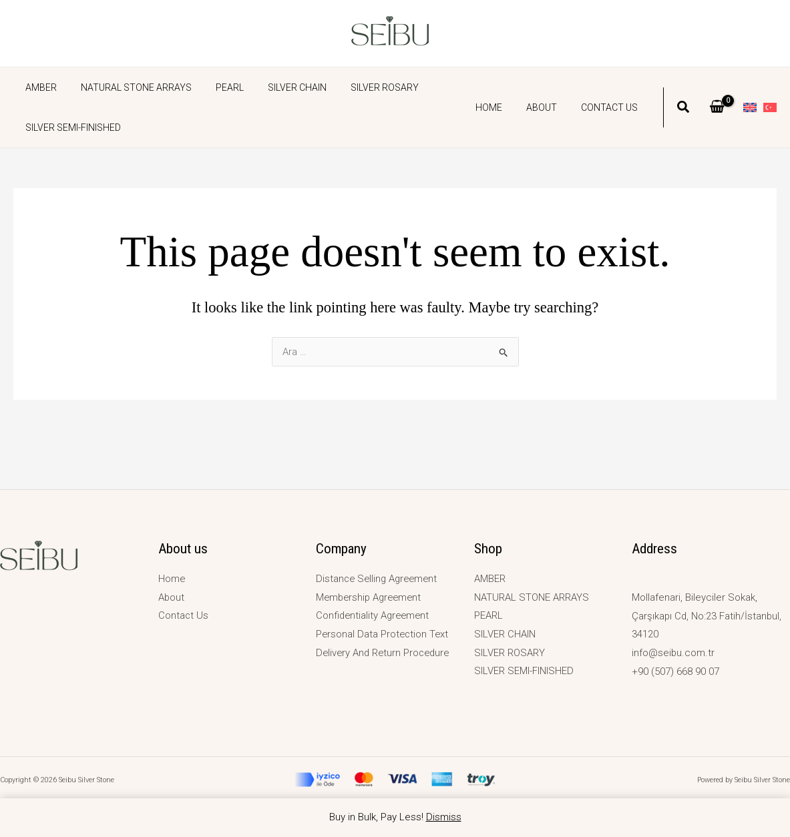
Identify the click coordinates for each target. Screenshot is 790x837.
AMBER (38, 87)
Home (502, 107)
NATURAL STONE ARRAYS (128, 87)
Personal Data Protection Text (383, 634)
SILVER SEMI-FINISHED (70, 127)
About (549, 107)
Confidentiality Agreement (374, 616)
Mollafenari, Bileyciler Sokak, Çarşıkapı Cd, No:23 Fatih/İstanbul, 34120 (707, 616)
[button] (683, 109)
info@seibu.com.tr (673, 653)
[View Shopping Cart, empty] (717, 107)
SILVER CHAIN (278, 87)
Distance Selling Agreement (379, 579)
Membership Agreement (371, 597)
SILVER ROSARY (361, 87)
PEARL (216, 87)
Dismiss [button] (443, 817)
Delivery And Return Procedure (385, 653)
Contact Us (612, 107)
